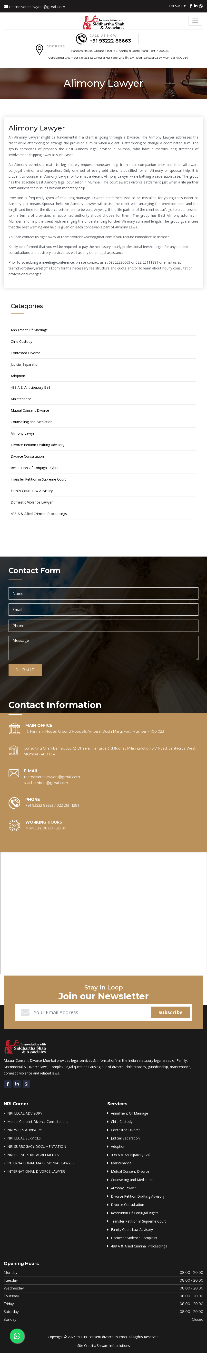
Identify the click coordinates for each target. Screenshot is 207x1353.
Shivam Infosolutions (113, 1345)
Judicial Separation (25, 364)
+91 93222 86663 (110, 41)
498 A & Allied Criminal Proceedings (39, 513)
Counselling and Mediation (31, 421)
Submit (25, 670)
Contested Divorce (25, 353)
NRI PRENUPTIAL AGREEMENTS (33, 1154)
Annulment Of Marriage (29, 330)
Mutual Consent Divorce (30, 410)
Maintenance (21, 399)
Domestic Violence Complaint (134, 1237)
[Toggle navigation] (195, 21)
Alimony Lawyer (23, 433)
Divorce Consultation (27, 456)
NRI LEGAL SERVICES (24, 1138)
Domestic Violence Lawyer (32, 502)
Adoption (18, 376)
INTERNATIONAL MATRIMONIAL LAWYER (41, 1163)
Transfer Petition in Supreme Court (38, 479)
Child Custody (21, 341)
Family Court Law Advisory (32, 490)
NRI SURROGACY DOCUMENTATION (36, 1146)
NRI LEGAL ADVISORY (24, 1113)
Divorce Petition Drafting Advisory (37, 444)
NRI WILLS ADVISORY (24, 1130)
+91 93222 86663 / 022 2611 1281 (52, 805)
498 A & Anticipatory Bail (30, 387)
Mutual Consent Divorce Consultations (37, 1121)
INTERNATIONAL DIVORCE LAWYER (36, 1171)
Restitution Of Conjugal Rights (34, 467)
